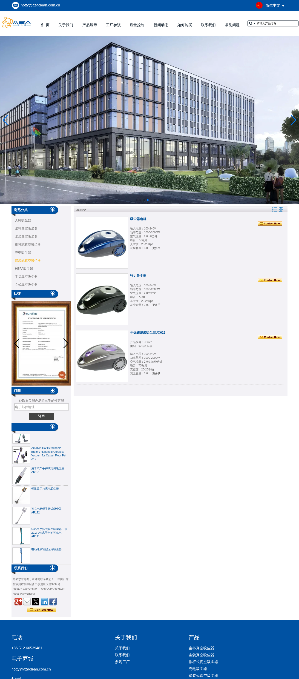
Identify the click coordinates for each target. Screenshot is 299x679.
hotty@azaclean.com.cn (40, 5)
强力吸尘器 (138, 276)
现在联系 (41, 610)
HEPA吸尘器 (24, 268)
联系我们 (208, 25)
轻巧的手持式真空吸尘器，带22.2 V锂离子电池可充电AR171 (49, 534)
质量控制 (137, 25)
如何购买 (184, 25)
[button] (137, 200)
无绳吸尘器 (23, 220)
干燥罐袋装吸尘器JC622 (147, 332)
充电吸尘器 (23, 252)
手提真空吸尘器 (26, 276)
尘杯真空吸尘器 (26, 228)
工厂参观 (113, 25)
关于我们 (65, 25)
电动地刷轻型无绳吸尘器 (46, 550)
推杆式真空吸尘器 (28, 244)
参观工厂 (122, 662)
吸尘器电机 (138, 219)
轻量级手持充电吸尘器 (45, 490)
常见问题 (232, 25)
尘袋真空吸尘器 (26, 236)
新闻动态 (161, 25)
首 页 (44, 25)
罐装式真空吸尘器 (28, 260)
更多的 (156, 248)
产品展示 (89, 25)
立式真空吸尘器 (26, 284)
